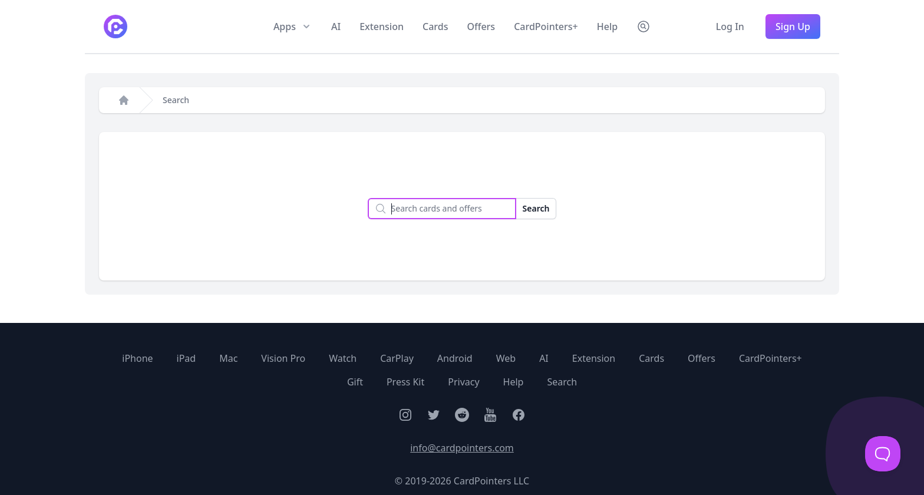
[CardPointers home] (115, 26)
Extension (381, 26)
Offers (481, 26)
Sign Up (793, 26)
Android (455, 358)
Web (506, 358)
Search (176, 99)
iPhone (137, 358)
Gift (355, 381)
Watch (343, 358)
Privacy (463, 381)
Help (607, 26)
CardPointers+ (546, 26)
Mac (228, 358)
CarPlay (397, 358)
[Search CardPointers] (643, 26)
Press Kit (405, 381)
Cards (435, 26)
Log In (731, 26)
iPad (186, 358)
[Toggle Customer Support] (882, 453)
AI (336, 26)
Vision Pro (283, 358)
